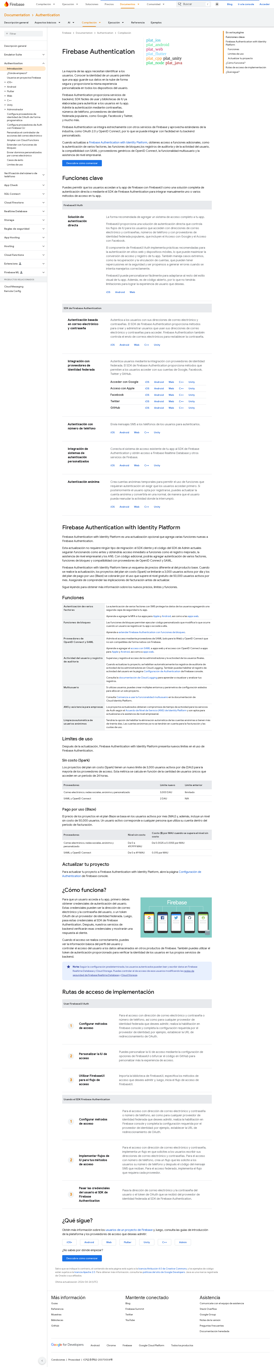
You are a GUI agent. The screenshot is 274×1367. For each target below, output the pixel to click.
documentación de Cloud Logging (138, 677)
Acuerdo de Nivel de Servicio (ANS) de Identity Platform (156, 710)
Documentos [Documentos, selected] (127, 4)
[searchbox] (23, 33)
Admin (183, 1242)
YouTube (130, 1320)
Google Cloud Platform (151, 1345)
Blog (229, 4)
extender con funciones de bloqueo (151, 632)
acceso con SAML (140, 648)
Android (120, 292)
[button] (20, 54)
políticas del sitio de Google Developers (164, 1272)
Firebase (66, 32)
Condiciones (58, 1359)
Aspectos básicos (45, 22)
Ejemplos (156, 22)
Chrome (111, 1345)
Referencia (138, 22)
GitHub (55, 1325)
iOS (108, 292)
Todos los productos (182, 1345)
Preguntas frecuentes (212, 1325)
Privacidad (74, 1359)
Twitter (129, 1314)
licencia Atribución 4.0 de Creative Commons (162, 1268)
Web (132, 292)
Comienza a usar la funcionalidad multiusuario (142, 697)
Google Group (208, 1314)
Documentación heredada (214, 1331)
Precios (109, 4)
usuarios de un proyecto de (129, 1230)
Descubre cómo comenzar (82, 163)
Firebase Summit (134, 1308)
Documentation (17, 15)
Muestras (56, 1314)
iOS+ (69, 1242)
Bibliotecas (57, 1320)
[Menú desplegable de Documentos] (139, 4)
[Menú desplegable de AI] (74, 22)
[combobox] (193, 4)
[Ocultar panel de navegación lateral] (42, 1360)
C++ (146, 344)
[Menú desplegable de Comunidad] (164, 4)
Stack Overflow (208, 1308)
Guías (54, 1303)
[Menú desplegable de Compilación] (55, 4)
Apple (156, 616)
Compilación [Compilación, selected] (89, 22)
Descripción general (16, 22)
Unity (157, 344)
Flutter (127, 1242)
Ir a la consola (246, 4)
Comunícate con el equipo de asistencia (222, 1303)
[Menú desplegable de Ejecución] (78, 4)
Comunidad (153, 4)
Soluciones (91, 4)
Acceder (264, 4)
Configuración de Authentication (162, 671)
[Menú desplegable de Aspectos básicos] (60, 22)
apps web (193, 616)
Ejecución (68, 4)
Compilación (43, 4)
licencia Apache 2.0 (84, 1272)
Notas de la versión (210, 1320)
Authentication (47, 15)
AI (69, 22)
